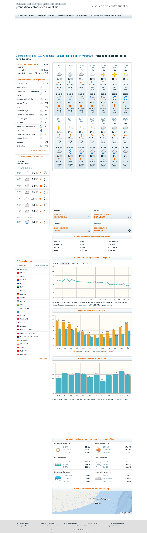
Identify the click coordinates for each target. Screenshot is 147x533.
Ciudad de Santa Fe (24, 138)
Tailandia (24, 344)
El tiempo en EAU (93, 523)
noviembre (112, 247)
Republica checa (27, 333)
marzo (58, 247)
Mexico (23, 326)
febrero (59, 245)
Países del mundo (25, 16)
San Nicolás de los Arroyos (27, 134)
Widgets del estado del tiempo (106, 16)
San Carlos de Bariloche (26, 126)
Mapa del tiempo (46, 16)
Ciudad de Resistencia (25, 115)
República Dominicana (29, 337)
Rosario (20, 122)
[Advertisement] (73, 36)
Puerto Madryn (22, 111)
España (23, 294)
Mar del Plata (22, 103)
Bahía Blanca (22, 87)
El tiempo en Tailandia (47, 523)
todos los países (42, 358)
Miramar (20, 107)
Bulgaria (24, 269)
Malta (22, 322)
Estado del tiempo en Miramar (74, 55)
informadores (67, 530)
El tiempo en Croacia (82, 526)
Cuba (22, 283)
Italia (22, 315)
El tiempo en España (53, 526)
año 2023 (86, 263)
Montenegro (26, 330)
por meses (101, 216)
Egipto (23, 290)
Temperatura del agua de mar (72, 16)
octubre (111, 245)
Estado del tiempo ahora (28, 64)
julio (83, 247)
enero (58, 242)
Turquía (23, 351)
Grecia (23, 301)
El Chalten (21, 146)
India (22, 305)
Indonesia (24, 308)
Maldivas (24, 319)
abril (57, 250)
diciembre (112, 250)
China (22, 273)
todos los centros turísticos (38, 150)
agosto (84, 250)
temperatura (61, 216)
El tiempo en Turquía (70, 523)
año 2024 (76, 263)
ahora (61, 229)
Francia (23, 298)
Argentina (48, 55)
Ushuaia (20, 142)
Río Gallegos (22, 119)
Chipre (23, 276)
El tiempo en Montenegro (112, 526)
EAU (22, 287)
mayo (83, 242)
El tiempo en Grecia (23, 526)
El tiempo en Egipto (23, 523)
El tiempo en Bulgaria (117, 523)
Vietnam (23, 354)
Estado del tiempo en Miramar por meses (92, 237)
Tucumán (20, 130)
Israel (22, 312)
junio (83, 245)
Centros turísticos (26, 55)
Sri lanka (24, 340)
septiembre (113, 242)
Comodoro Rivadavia (25, 99)
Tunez (22, 347)
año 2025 (65, 263)
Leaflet (122, 513)
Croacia (23, 280)
